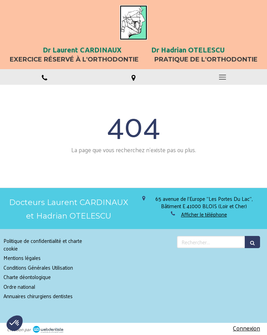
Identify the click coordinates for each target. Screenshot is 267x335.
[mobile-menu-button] (222, 77)
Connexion (246, 328)
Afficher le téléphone (204, 214)
